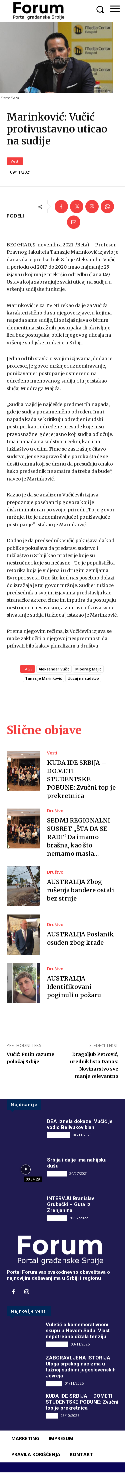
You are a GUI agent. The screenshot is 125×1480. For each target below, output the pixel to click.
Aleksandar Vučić (54, 676)
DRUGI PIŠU (58, 1142)
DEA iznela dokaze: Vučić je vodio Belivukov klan (80, 1132)
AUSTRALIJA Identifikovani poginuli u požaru (74, 994)
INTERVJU (57, 1180)
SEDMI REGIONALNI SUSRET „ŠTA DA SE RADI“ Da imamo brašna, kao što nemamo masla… (78, 844)
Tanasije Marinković (43, 685)
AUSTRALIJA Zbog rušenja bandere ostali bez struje (80, 897)
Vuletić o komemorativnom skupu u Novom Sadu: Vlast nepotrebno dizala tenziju (78, 1338)
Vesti (15, 168)
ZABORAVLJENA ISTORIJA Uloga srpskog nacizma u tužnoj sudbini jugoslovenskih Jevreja (81, 1374)
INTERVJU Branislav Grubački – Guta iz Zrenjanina (70, 1212)
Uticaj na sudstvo (83, 685)
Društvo (55, 818)
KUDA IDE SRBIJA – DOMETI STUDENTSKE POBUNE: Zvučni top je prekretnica (81, 786)
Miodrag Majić (88, 676)
